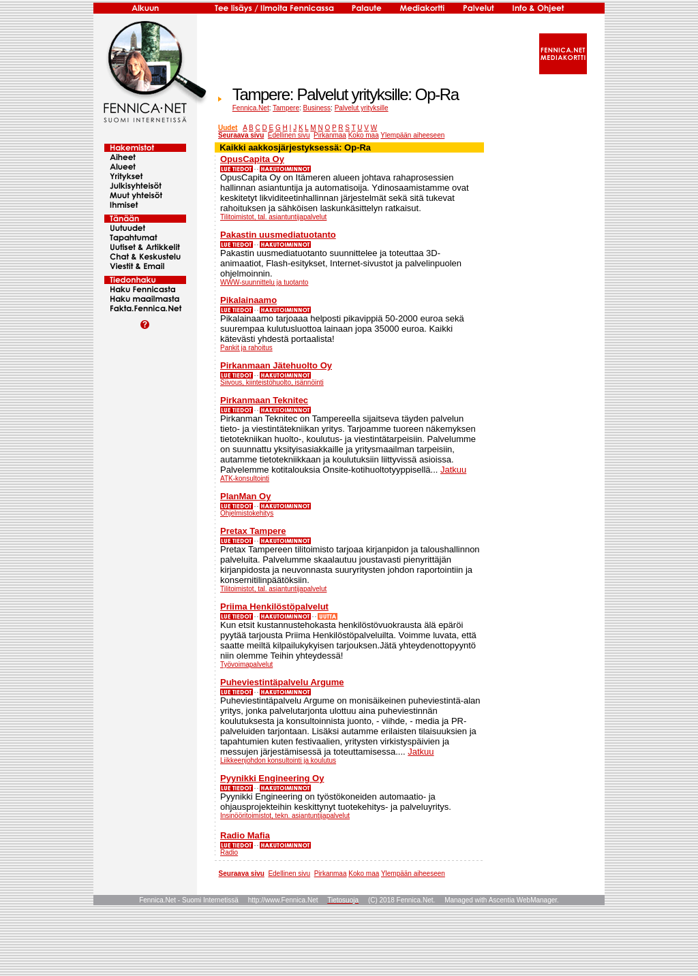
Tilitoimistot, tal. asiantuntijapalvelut (273, 217)
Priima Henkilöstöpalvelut (274, 606)
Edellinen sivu (289, 135)
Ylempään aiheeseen (412, 135)
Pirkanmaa (330, 135)
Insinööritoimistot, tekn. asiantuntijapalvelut (285, 815)
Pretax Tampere (253, 531)
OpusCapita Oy (252, 159)
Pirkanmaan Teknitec (264, 400)
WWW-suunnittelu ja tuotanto (264, 282)
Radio (229, 852)
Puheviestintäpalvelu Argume (282, 682)
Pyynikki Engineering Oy (272, 778)
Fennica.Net (250, 108)
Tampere (286, 108)
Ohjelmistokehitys (246, 513)
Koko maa (363, 135)
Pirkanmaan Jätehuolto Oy (276, 365)
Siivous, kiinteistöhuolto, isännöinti (272, 382)
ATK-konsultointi (244, 478)
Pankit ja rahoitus (246, 347)
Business (317, 108)
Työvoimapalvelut (246, 664)
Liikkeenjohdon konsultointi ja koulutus (278, 760)
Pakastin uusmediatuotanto (278, 235)
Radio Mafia (245, 835)
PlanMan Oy (245, 496)
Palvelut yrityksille (362, 108)
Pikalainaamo (248, 300)
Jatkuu (453, 470)
